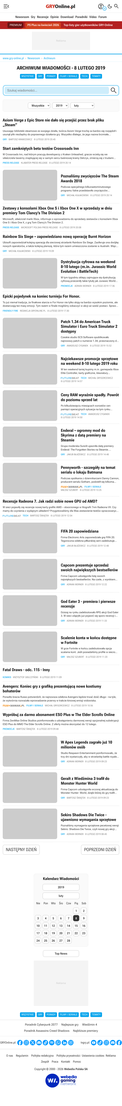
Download (67, 17)
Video (93, 17)
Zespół (45, 1063)
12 (53, 927)
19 (53, 935)
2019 (61, 889)
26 (53, 942)
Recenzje (43, 17)
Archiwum (49, 58)
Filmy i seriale (68, 76)
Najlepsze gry (70, 1026)
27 (60, 942)
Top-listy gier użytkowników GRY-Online (89, 25)
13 (60, 927)
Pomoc (77, 1063)
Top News (61, 955)
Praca (55, 1063)
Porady (51, 76)
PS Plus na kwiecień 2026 (43, 25)
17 (38, 935)
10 (38, 927)
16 (83, 927)
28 (68, 942)
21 (68, 935)
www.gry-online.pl (13, 58)
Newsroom (22, 17)
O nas (9, 1057)
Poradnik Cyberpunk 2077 (41, 1026)
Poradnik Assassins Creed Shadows (46, 1032)
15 (76, 927)
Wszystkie (27, 76)
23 (83, 935)
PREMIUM (14, 25)
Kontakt (65, 1063)
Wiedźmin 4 (89, 1026)
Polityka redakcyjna (42, 1057)
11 (45, 927)
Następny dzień (21, 851)
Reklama (111, 1057)
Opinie (54, 17)
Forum (102, 17)
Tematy (96, 76)
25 (45, 942)
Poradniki (81, 17)
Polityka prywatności (68, 1057)
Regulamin (22, 1057)
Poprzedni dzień (100, 851)
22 (76, 935)
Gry (33, 17)
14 (68, 927)
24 (38, 942)
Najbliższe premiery (85, 1032)
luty (61, 898)
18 (45, 935)
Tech (85, 76)
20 (60, 935)
